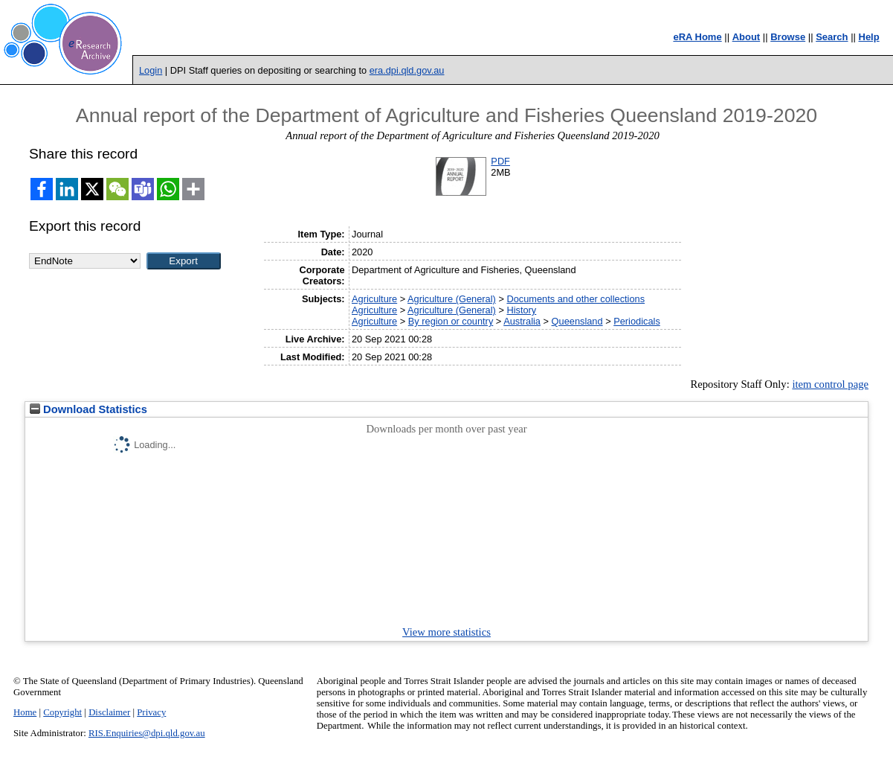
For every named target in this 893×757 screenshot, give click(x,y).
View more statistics (446, 632)
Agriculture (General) (451, 298)
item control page (830, 384)
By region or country (451, 321)
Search (832, 36)
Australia (522, 321)
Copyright (62, 712)
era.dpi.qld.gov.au (407, 70)
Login (150, 70)
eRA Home (697, 36)
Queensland (577, 321)
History (521, 310)
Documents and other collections (575, 298)
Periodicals (636, 321)
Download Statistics (88, 409)
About (746, 36)
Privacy (151, 712)
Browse (787, 36)
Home (24, 712)
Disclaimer (109, 712)
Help (869, 36)
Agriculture (374, 298)
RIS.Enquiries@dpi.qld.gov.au (146, 733)
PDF (500, 161)
